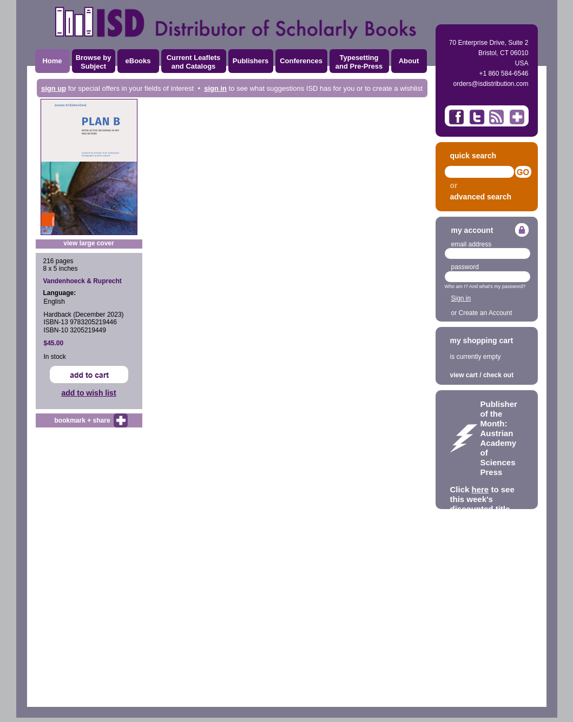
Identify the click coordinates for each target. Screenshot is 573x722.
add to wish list (88, 393)
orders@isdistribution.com (491, 84)
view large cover (88, 243)
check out (498, 375)
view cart (464, 375)
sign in (215, 88)
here (480, 489)
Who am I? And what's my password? (485, 286)
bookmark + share (82, 420)
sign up (53, 88)
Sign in (461, 298)
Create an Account (485, 313)
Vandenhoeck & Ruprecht (82, 281)
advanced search (481, 196)
